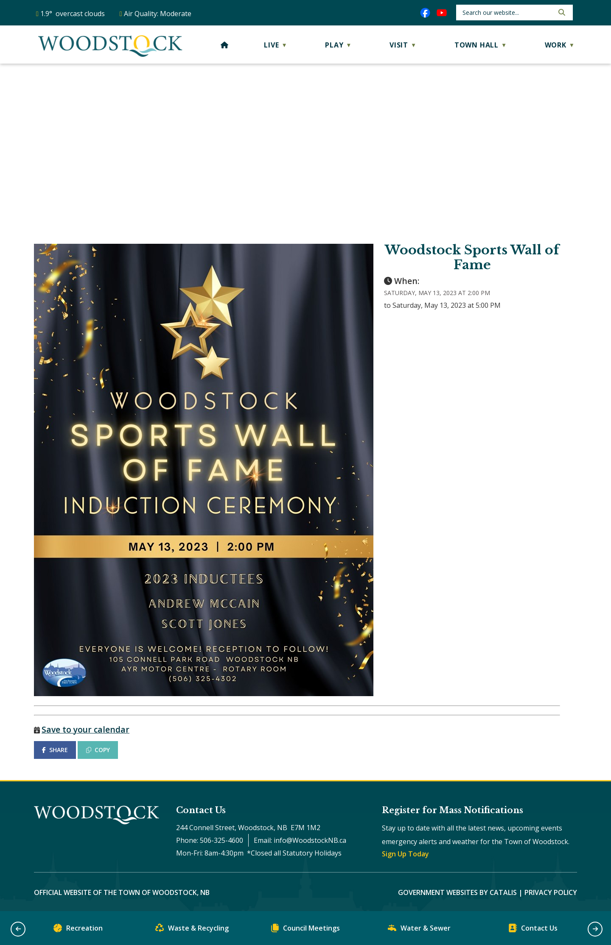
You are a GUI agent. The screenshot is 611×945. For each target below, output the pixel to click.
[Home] (225, 45)
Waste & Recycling (192, 930)
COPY (98, 750)
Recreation (78, 930)
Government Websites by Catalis (457, 892)
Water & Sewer (419, 930)
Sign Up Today (405, 854)
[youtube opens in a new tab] (442, 13)
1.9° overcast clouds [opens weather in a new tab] (72, 13)
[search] (507, 12)
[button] (561, 12)
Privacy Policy (550, 892)
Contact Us (533, 930)
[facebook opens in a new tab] (425, 13)
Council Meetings (305, 930)
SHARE (55, 750)
